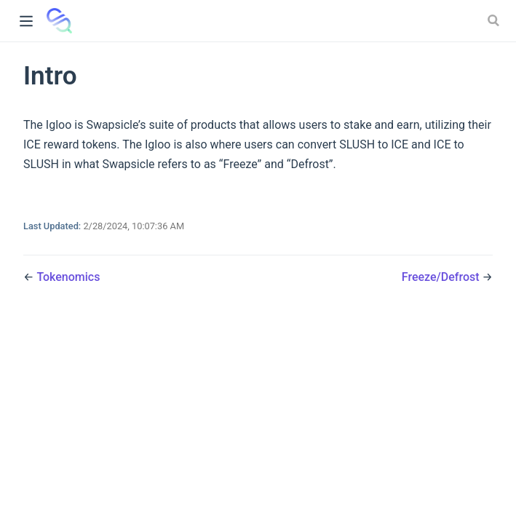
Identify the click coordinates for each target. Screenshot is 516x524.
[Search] (495, 20)
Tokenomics (68, 277)
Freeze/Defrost (442, 277)
